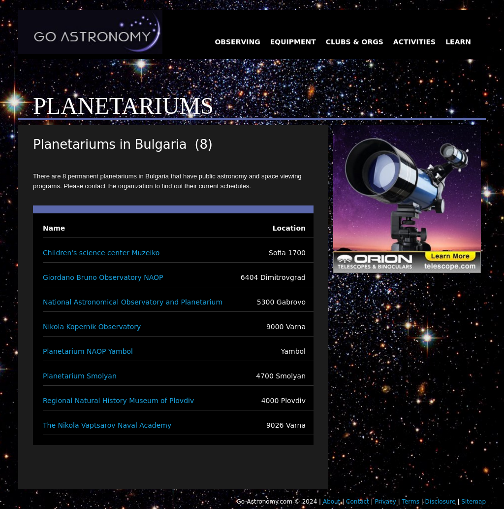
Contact (357, 501)
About (331, 501)
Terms (410, 501)
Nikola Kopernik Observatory (92, 327)
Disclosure (440, 501)
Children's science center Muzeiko (101, 253)
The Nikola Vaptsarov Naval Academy (107, 425)
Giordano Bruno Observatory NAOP (103, 277)
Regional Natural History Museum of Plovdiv (118, 401)
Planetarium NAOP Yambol (88, 351)
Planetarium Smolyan (80, 376)
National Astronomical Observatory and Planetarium (132, 302)
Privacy (385, 501)
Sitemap (473, 501)
